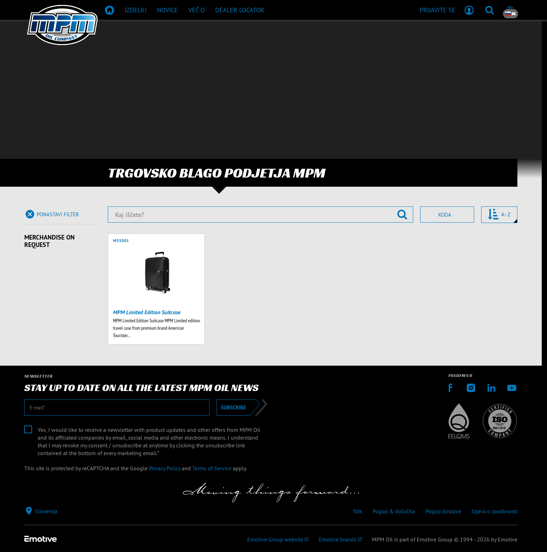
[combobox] (447, 214)
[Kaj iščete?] (260, 214)
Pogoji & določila (394, 511)
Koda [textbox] (444, 214)
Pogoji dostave (443, 511)
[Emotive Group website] (277, 539)
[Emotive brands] (340, 539)
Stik (357, 511)
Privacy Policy (164, 468)
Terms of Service (211, 468)
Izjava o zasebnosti (494, 511)
